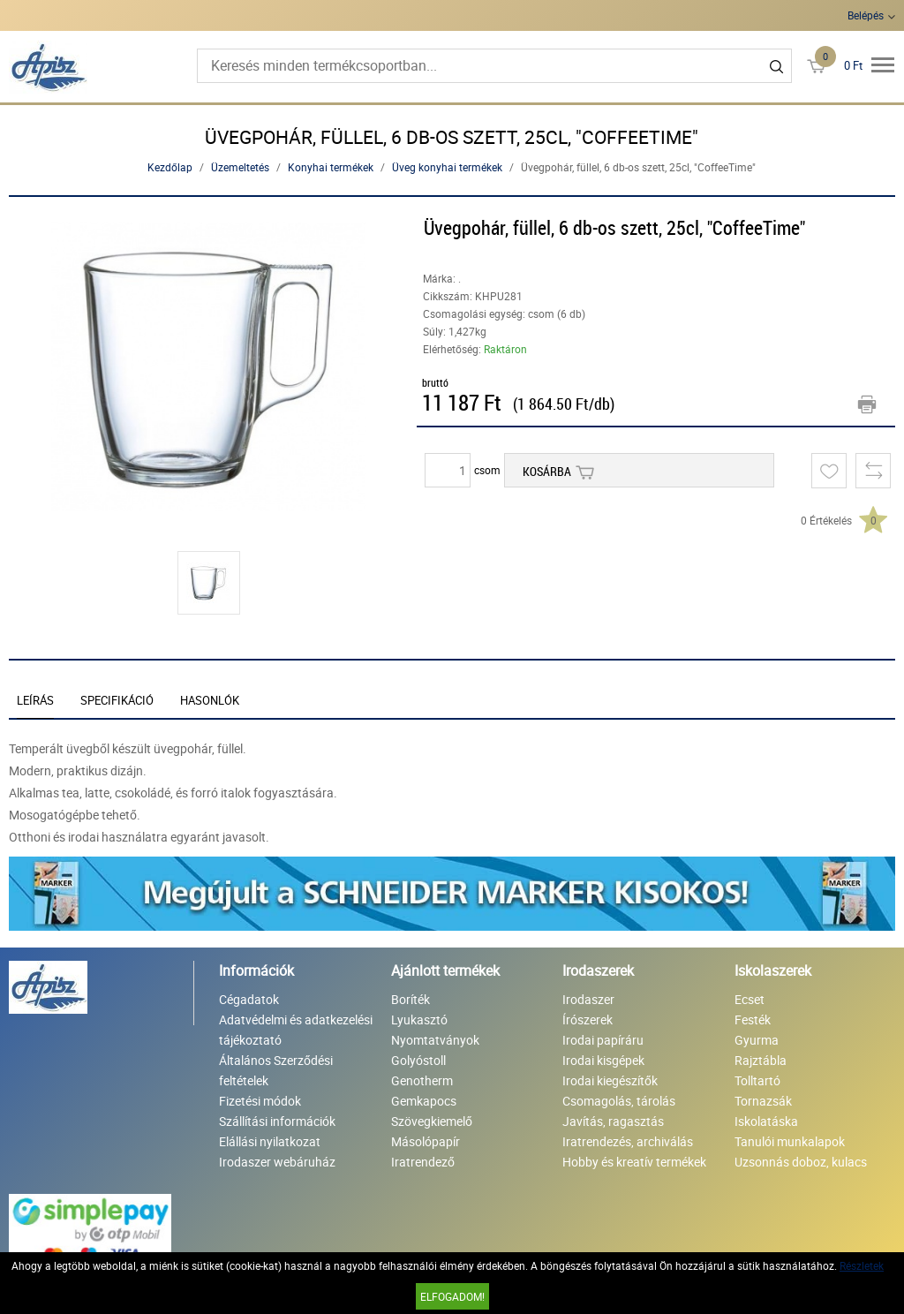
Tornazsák (763, 1100)
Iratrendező (423, 1161)
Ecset (749, 999)
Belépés (866, 15)
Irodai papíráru (603, 1039)
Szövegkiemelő (431, 1121)
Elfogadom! (452, 1296)
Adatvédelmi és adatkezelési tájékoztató (296, 1029)
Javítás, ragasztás (613, 1121)
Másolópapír (425, 1141)
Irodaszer (588, 999)
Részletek (862, 1265)
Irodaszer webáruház (277, 1161)
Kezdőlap (169, 167)
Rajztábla (760, 1060)
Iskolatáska (766, 1121)
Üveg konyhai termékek (447, 167)
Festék (752, 1019)
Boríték (410, 999)
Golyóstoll (418, 1060)
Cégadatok (249, 999)
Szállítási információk (277, 1121)
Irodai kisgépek (603, 1060)
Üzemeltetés (240, 167)
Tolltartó (757, 1080)
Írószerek (587, 1019)
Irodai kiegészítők (610, 1080)
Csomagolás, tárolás (618, 1100)
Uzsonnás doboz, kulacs (800, 1161)
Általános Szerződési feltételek (276, 1070)
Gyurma (756, 1039)
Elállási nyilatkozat (269, 1141)
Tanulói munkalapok (789, 1141)
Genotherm (422, 1080)
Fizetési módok (260, 1100)
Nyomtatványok (435, 1039)
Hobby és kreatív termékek (634, 1161)
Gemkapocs (423, 1100)
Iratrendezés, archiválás (627, 1141)
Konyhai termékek (330, 167)
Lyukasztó (419, 1019)
